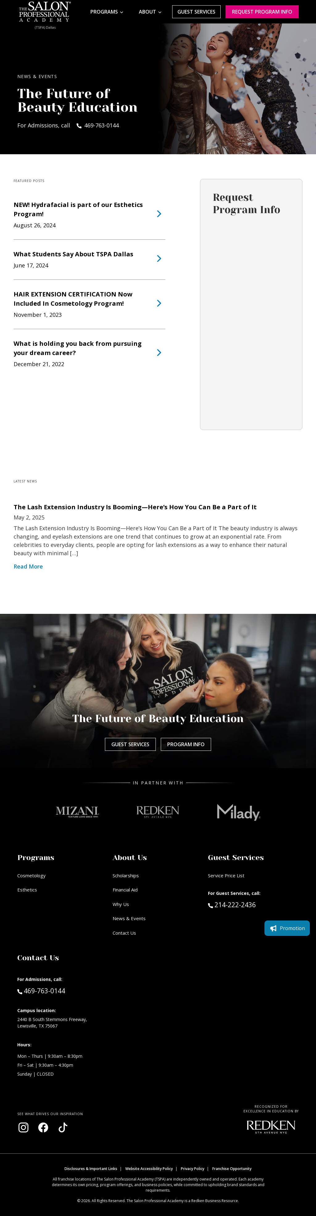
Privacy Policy (192, 1168)
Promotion (287, 928)
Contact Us (124, 933)
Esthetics (27, 890)
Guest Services (196, 11)
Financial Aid (125, 890)
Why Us (121, 904)
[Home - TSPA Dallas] (45, 11)
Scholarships (126, 875)
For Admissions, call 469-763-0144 (68, 125)
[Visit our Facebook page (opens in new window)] (43, 1127)
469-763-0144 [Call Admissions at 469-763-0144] (41, 990)
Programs (104, 11)
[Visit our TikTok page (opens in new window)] (63, 1127)
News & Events (129, 918)
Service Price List (226, 875)
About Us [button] (130, 857)
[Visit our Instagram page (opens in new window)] (23, 1127)
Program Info (186, 744)
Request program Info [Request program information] (262, 11)
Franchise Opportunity (232, 1168)
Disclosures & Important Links (90, 1168)
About (147, 11)
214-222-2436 (245, 904)
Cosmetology (31, 875)
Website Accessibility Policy (149, 1168)
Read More (28, 566)
